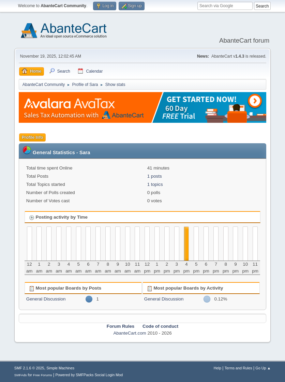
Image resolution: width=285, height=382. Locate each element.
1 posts (154, 176)
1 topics (155, 184)
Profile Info (32, 137)
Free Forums (42, 375)
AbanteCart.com (129, 333)
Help (217, 368)
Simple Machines (60, 368)
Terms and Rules (238, 368)
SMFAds (20, 375)
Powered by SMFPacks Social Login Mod (89, 375)
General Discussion (46, 299)
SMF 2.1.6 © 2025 (29, 368)
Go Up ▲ (263, 368)
